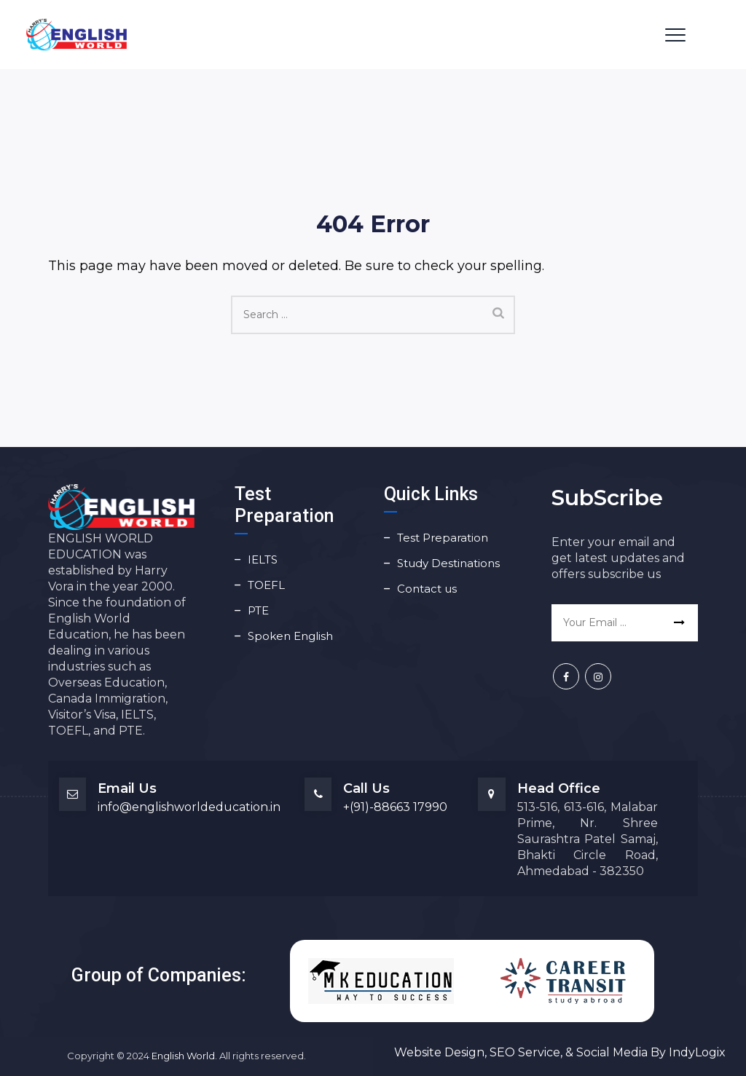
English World (183, 1055)
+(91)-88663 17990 (395, 807)
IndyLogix (697, 1052)
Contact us (427, 589)
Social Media (612, 1052)
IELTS (263, 559)
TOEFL (266, 585)
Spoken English (290, 636)
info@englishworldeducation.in (189, 807)
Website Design (439, 1052)
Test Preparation (442, 538)
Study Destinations (448, 563)
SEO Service (523, 1052)
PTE (258, 610)
